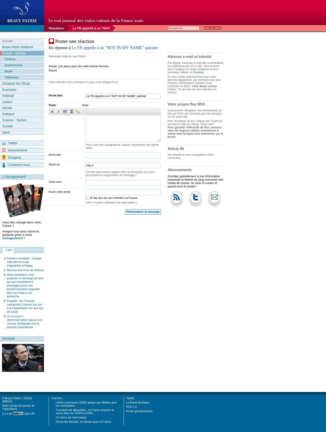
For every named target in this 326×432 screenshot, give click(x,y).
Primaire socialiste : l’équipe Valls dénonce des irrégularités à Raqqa (24, 262)
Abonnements (15, 150)
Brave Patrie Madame (17, 47)
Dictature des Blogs (16, 83)
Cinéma (10, 59)
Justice (7, 102)
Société (7, 126)
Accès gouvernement (139, 411)
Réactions (56, 28)
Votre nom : (56, 182)
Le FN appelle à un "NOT (91, 28)
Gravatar (198, 72)
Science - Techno (14, 120)
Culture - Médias (14, 53)
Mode (8, 71)
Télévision (12, 77)
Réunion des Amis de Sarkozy (25, 270)
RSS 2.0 (131, 406)
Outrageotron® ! (13, 238)
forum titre (56, 95)
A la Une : (57, 398)
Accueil (7, 41)
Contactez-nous (16, 164)
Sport (6, 132)
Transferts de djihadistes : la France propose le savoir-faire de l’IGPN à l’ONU (85, 411)
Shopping (11, 157)
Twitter (9, 143)
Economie (9, 89)
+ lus (8, 250)
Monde (7, 108)
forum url (54, 164)
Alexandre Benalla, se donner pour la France (83, 421)
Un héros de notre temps (71, 417)
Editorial (8, 96)
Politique (8, 114)
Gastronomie (14, 65)
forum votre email (59, 191)
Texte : (53, 105)
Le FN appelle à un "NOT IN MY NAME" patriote (115, 47)
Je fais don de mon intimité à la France (113, 198)
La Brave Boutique (137, 402)
